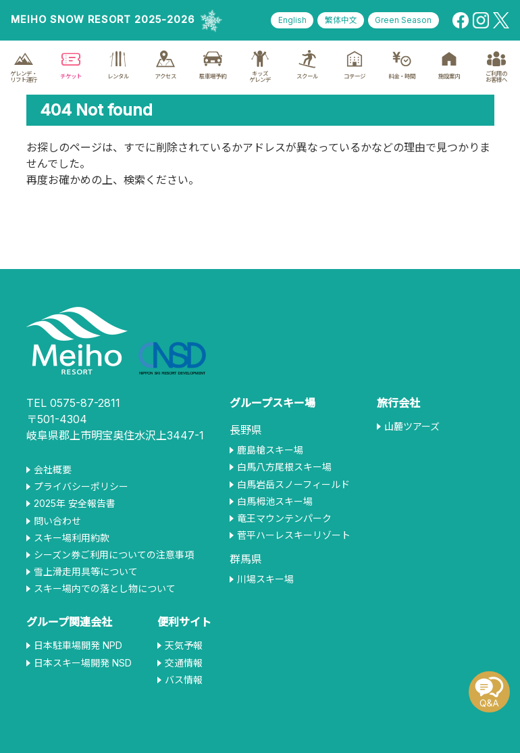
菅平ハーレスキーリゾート (293, 535)
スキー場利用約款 (71, 538)
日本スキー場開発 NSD (83, 663)
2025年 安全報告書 (74, 503)
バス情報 (184, 680)
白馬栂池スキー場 (275, 501)
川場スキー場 (265, 579)
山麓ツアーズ (412, 426)
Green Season (402, 21)
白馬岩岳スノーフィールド (293, 484)
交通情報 (184, 663)
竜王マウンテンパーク (284, 518)
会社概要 (53, 470)
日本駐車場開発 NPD (78, 645)
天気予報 (184, 645)
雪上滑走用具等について (86, 572)
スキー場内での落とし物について (105, 588)
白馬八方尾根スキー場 (284, 467)
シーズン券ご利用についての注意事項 (114, 555)
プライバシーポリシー (81, 486)
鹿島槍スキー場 (270, 450)
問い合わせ (57, 521)
